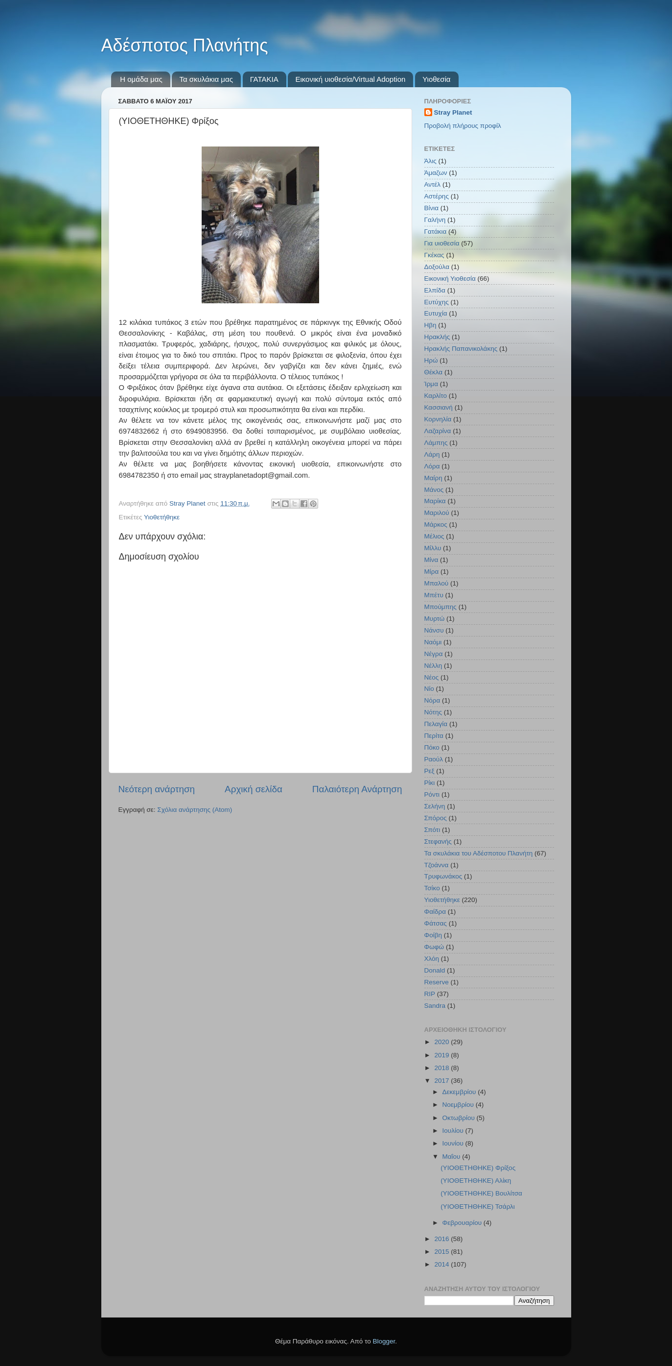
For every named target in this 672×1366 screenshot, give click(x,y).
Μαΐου (452, 1156)
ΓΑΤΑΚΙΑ (264, 79)
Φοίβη (433, 935)
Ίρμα (431, 384)
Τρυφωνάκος (443, 876)
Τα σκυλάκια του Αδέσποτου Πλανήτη (478, 853)
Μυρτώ (434, 618)
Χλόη (432, 958)
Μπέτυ (433, 595)
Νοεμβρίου (459, 1104)
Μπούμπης (440, 606)
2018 (442, 1068)
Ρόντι (432, 794)
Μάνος (434, 489)
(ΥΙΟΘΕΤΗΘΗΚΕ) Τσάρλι (477, 1206)
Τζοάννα (436, 865)
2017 (442, 1080)
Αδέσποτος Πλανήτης (184, 45)
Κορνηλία (438, 419)
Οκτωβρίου (459, 1118)
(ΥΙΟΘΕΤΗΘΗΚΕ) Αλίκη (475, 1180)
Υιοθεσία (436, 79)
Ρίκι (429, 782)
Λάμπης (436, 442)
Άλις (430, 161)
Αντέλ (432, 184)
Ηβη (430, 325)
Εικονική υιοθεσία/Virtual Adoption (350, 79)
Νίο (429, 688)
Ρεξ (429, 771)
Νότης (433, 712)
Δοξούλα (436, 266)
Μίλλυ (432, 548)
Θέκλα (433, 372)
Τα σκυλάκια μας (205, 79)
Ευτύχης (436, 302)
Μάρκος (435, 524)
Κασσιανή (438, 407)
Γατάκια (435, 231)
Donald (434, 970)
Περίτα (433, 735)
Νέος (431, 677)
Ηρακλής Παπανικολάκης (461, 348)
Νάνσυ (434, 630)
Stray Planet (453, 112)
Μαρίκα (435, 501)
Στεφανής (438, 841)
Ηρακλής (437, 337)
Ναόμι (433, 642)
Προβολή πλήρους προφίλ (462, 125)
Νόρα (432, 700)
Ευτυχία (435, 313)
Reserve (436, 982)
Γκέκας (434, 255)
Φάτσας (435, 923)
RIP (430, 994)
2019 (442, 1055)
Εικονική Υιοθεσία (450, 278)
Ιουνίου (453, 1143)
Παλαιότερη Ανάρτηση (357, 789)
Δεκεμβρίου (460, 1092)
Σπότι (432, 829)
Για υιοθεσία (442, 243)
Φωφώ (434, 947)
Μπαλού (436, 583)
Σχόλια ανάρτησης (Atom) (194, 809)
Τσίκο (432, 888)
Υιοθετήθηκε (162, 517)
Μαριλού (436, 512)
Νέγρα (433, 654)
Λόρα (432, 466)
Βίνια (431, 208)
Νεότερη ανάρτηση (156, 789)
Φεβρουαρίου (463, 1222)
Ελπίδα (434, 290)
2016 (442, 1239)
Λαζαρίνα (437, 431)
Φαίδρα (435, 911)
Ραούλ (433, 759)
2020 (442, 1042)
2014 (442, 1264)
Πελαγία (436, 724)
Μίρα (431, 571)
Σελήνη (434, 806)
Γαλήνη (435, 219)
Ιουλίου (453, 1130)
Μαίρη (433, 478)
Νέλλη (433, 665)
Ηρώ (431, 360)
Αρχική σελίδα (253, 789)
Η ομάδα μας (141, 79)
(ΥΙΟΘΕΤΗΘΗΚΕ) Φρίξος (477, 1167)
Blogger (384, 1341)
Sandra (435, 1005)
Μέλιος (434, 536)
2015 (442, 1251)
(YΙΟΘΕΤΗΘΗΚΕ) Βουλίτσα (481, 1193)
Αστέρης (436, 196)
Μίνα (431, 559)
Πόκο (432, 747)
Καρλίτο (435, 395)
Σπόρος (435, 818)
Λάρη (432, 454)
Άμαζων (435, 172)
